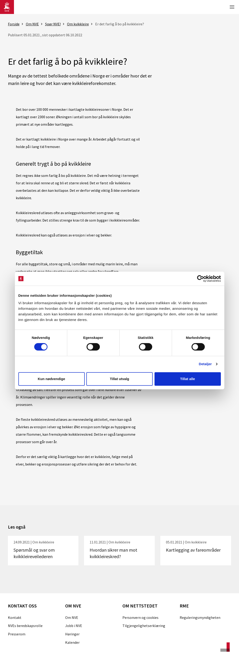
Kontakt (14, 617)
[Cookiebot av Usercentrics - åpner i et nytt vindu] (200, 278)
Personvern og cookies (140, 617)
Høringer (72, 634)
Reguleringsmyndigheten (200, 617)
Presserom (16, 634)
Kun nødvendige (51, 379)
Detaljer (205, 364)
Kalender (72, 642)
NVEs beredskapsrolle (25, 625)
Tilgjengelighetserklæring (143, 625)
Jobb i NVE (73, 625)
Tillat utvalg (119, 379)
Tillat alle (187, 379)
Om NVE (71, 617)
